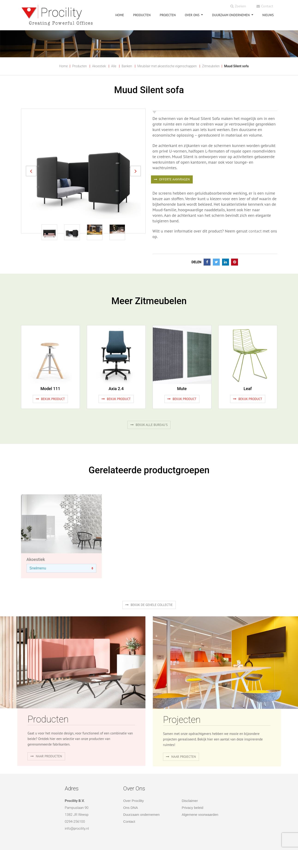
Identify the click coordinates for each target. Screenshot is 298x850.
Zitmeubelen (211, 66)
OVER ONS (192, 15)
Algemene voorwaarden (200, 814)
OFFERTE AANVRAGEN (172, 179)
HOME (119, 15)
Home (63, 66)
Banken (127, 66)
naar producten (46, 756)
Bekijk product (50, 399)
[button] (31, 171)
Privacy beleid (192, 808)
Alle (113, 66)
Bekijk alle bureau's (149, 425)
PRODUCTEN (142, 15)
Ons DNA (130, 808)
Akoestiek (99, 66)
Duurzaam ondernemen (231, 15)
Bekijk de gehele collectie (149, 605)
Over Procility (133, 801)
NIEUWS (268, 15)
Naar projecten (181, 757)
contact (255, 231)
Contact (264, 6)
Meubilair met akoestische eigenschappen (167, 66)
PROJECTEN (168, 15)
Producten (79, 66)
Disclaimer (190, 801)
